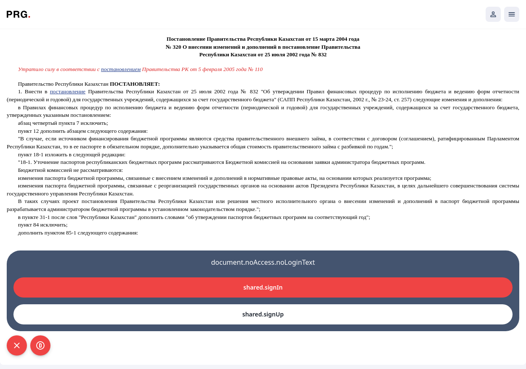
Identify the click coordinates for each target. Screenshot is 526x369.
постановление (68, 91)
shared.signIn (263, 287)
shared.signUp (262, 314)
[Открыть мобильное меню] (511, 14)
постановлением (120, 69)
